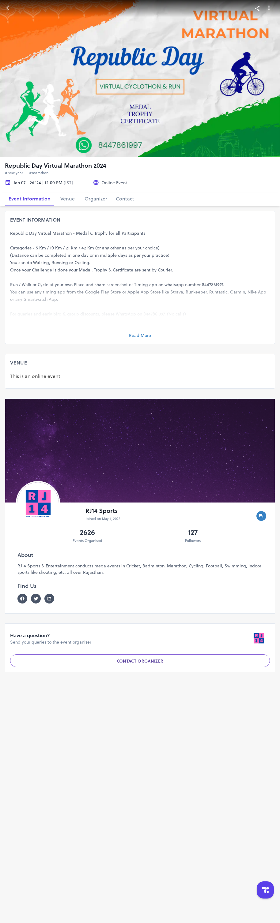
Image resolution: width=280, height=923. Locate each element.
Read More (140, 335)
